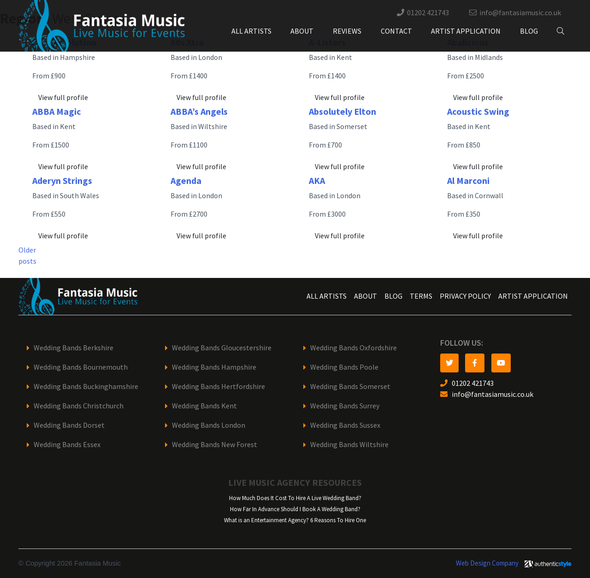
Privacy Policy (465, 296)
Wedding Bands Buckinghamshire (86, 386)
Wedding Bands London (208, 425)
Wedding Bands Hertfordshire (218, 386)
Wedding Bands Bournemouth (81, 367)
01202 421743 (428, 13)
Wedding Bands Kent (204, 406)
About (301, 31)
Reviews (347, 31)
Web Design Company (487, 563)
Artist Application (466, 31)
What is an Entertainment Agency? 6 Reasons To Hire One (295, 520)
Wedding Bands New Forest (214, 444)
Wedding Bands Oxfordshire (353, 348)
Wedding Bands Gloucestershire (221, 348)
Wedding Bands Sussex (345, 425)
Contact (396, 31)
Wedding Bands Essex (67, 444)
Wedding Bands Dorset (69, 425)
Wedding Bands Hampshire (214, 367)
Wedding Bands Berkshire (73, 348)
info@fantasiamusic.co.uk (520, 13)
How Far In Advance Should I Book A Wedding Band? (295, 509)
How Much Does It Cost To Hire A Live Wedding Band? (295, 498)
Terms (421, 296)
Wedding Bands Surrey (344, 406)
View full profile (63, 97)
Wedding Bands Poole (344, 367)
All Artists (251, 31)
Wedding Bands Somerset (350, 386)
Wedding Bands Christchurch (79, 406)
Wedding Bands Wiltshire (349, 444)
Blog (529, 31)
